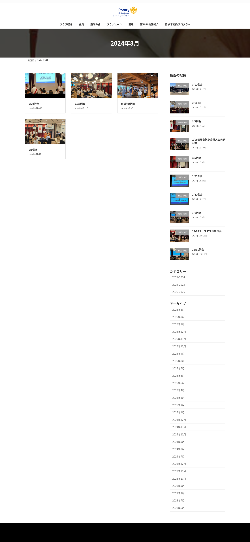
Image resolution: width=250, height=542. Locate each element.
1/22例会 (197, 194)
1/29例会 (197, 176)
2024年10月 (179, 434)
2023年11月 (179, 471)
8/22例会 (80, 103)
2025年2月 (178, 405)
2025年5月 (178, 383)
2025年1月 (178, 412)
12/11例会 (198, 249)
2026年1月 (178, 324)
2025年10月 (179, 346)
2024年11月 (179, 427)
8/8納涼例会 (128, 103)
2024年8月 (178, 449)
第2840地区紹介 (149, 526)
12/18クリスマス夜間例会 (206, 231)
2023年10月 (179, 478)
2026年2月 (178, 317)
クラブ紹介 (70, 526)
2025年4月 (178, 390)
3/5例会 (196, 121)
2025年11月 (179, 339)
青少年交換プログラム (174, 526)
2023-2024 (178, 277)
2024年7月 (178, 456)
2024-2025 (178, 284)
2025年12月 (179, 331)
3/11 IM (196, 103)
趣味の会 (98, 526)
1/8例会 (196, 213)
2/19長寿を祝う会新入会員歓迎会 (208, 141)
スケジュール (116, 526)
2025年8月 (178, 361)
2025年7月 (178, 368)
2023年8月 (178, 493)
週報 (131, 526)
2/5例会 (196, 158)
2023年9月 (178, 486)
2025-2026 (178, 292)
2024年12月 (179, 420)
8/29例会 (34, 103)
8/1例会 (33, 149)
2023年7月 (178, 500)
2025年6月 (178, 375)
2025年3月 (178, 397)
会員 (84, 526)
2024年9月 (178, 442)
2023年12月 (179, 464)
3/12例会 (197, 84)
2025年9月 (178, 353)
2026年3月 (178, 309)
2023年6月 (178, 508)
